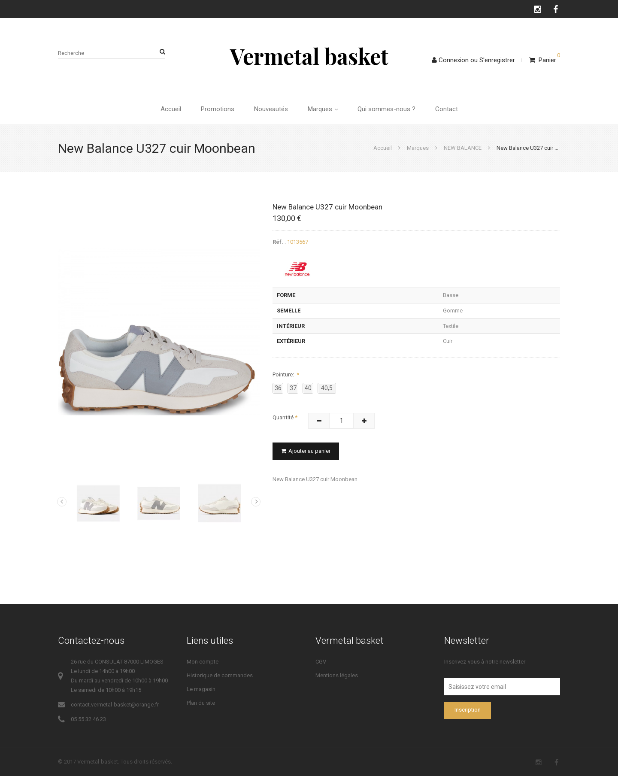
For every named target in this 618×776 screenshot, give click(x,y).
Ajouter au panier (305, 451)
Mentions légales (336, 675)
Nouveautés (271, 109)
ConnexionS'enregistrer (473, 60)
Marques (323, 109)
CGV (320, 661)
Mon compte (202, 661)
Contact (446, 109)
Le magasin (201, 689)
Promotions (217, 109)
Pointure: (284, 374)
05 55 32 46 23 (88, 719)
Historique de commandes (220, 675)
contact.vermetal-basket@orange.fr (115, 704)
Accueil (171, 109)
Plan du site (201, 703)
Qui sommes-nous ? (386, 109)
